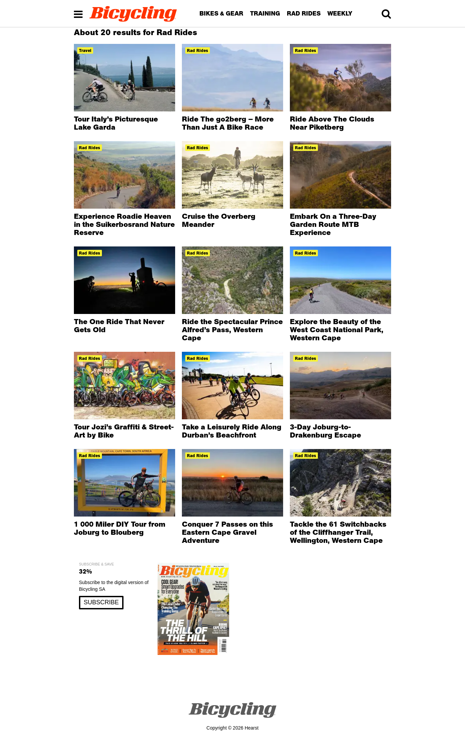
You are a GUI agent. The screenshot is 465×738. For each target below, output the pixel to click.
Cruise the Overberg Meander (218, 220)
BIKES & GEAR (221, 13)
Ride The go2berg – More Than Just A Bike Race (228, 123)
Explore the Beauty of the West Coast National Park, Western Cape (336, 329)
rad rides (197, 50)
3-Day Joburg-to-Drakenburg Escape (325, 431)
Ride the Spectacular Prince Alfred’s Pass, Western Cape (232, 329)
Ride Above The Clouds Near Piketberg (332, 123)
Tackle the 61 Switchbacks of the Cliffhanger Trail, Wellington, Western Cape (338, 532)
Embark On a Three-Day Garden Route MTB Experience (333, 224)
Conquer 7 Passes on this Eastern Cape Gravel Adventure (227, 532)
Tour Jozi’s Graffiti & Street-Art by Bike (124, 431)
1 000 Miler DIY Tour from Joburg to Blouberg (119, 528)
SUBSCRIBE (101, 602)
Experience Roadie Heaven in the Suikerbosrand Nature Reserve (124, 224)
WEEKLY (339, 13)
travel (85, 50)
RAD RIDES (304, 13)
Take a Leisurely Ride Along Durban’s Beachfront (231, 431)
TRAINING (265, 13)
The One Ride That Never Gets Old (119, 325)
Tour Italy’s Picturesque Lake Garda (116, 123)
